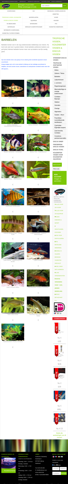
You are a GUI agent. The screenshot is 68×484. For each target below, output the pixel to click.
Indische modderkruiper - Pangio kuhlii (13, 234)
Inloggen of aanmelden (27, 5)
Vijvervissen (11, 11)
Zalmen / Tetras (59, 73)
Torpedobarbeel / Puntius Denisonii (13, 341)
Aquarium (34, 20)
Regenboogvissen (60, 86)
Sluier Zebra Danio (13, 314)
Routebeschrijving (9, 470)
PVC (56, 23)
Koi (34, 11)
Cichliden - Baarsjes (58, 98)
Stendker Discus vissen (60, 59)
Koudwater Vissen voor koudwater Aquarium (58, 156)
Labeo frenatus (38, 260)
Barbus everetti (12, 97)
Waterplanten (33, 17)
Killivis (56, 70)
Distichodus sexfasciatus (13, 206)
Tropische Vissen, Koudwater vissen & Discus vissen (11, 19)
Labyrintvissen (59, 79)
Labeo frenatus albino (12, 287)
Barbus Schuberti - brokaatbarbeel (38, 125)
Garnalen (57, 105)
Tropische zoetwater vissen (57, 65)
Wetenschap (23, 1)
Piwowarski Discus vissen (58, 145)
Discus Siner (58, 141)
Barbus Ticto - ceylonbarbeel (38, 152)
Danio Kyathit (38, 179)
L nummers (58, 83)
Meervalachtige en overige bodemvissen (60, 91)
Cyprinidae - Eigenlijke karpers (60, 126)
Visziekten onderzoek (56, 27)
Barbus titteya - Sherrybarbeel (12, 179)
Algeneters (58, 111)
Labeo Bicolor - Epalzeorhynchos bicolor (12, 261)
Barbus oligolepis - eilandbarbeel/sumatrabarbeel (12, 125)
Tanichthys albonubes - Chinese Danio (38, 315)
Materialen (11, 27)
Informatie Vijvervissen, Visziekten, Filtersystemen (10, 31)
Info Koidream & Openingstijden (10, 1)
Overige (57, 108)
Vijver (56, 17)
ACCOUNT (57, 164)
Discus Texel (58, 149)
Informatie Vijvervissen (34, 1)
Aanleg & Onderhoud (56, 1)
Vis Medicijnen (11, 23)
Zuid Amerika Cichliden (59, 132)
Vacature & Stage (45, 1)
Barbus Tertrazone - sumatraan (13, 152)
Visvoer (56, 20)
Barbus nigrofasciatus (38, 97)
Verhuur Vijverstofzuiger (33, 27)
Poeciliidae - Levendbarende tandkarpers (59, 120)
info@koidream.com (42, 470)
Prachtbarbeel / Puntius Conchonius (38, 287)
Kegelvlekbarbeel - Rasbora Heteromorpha (38, 234)
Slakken (57, 102)
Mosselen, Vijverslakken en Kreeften (56, 12)
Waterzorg (33, 23)
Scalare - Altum (59, 115)
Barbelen (57, 76)
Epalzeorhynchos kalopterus (38, 206)
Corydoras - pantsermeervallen (60, 137)
